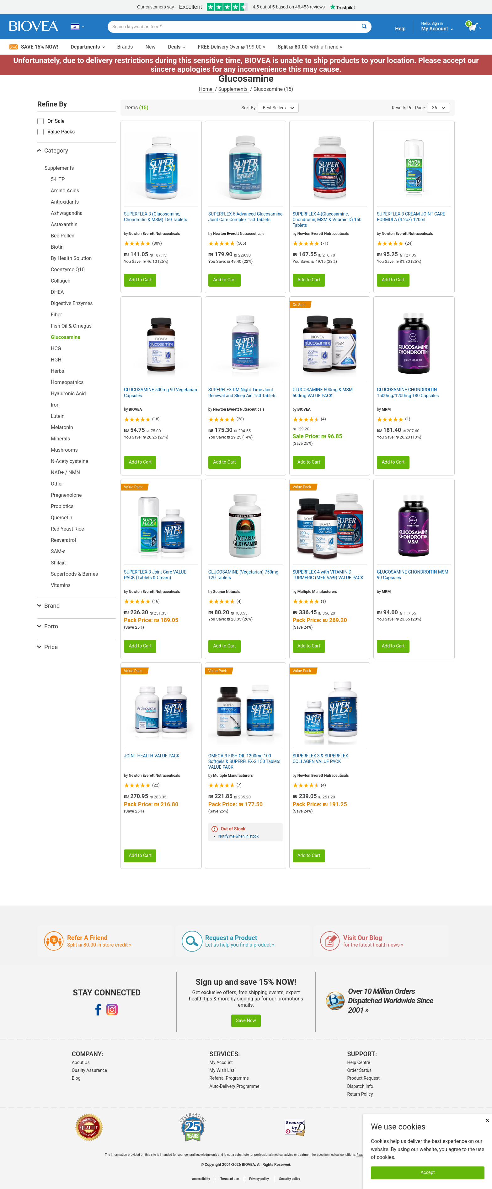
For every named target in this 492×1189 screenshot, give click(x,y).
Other (57, 484)
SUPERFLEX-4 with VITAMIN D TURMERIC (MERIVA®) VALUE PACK (328, 574)
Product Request (363, 1078)
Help (400, 29)
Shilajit (58, 563)
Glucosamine (65, 337)
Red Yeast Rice (67, 529)
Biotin (57, 247)
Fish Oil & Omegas (71, 326)
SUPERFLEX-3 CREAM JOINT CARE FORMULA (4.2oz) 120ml (411, 216)
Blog (76, 1078)
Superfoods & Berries (74, 574)
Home (206, 89)
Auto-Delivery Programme (234, 1086)
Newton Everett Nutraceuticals (154, 233)
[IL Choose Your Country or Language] (77, 27)
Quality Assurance (89, 1070)
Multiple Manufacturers (317, 591)
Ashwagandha (67, 213)
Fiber (56, 315)
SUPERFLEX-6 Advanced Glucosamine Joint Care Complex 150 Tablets (245, 216)
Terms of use (229, 1179)
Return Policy (360, 1094)
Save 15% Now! (33, 47)
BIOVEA (135, 409)
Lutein (58, 416)
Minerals (60, 439)
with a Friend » (310, 47)
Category (52, 150)
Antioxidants (65, 202)
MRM (386, 409)
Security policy (289, 1179)
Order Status (359, 1070)
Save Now (246, 1020)
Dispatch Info (360, 1086)
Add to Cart (140, 280)
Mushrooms (64, 450)
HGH (56, 360)
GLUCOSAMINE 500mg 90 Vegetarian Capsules (160, 392)
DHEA (57, 292)
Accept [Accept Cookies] (428, 1172)
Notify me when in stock (238, 836)
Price (47, 647)
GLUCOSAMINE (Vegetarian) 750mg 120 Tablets (243, 574)
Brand (48, 605)
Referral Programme (229, 1078)
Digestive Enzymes (72, 303)
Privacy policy (259, 1179)
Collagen (60, 281)
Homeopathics (67, 382)
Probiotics (62, 506)
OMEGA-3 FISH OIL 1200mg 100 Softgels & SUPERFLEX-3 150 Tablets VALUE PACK (244, 761)
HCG (56, 348)
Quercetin (61, 518)
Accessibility (201, 1179)
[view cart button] (475, 28)
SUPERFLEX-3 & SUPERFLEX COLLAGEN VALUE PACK (320, 758)
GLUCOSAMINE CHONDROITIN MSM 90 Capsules (412, 574)
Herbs (57, 371)
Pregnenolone (66, 495)
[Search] (364, 27)
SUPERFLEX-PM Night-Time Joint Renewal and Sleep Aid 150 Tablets (242, 392)
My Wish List (222, 1070)
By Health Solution (71, 258)
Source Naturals (226, 591)
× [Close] (487, 1120)
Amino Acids (65, 191)
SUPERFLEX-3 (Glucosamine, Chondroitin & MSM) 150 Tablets (155, 216)
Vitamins (61, 585)
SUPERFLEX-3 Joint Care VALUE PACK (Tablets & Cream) (155, 574)
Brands (125, 47)
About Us (81, 1062)
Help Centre (358, 1062)
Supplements (233, 89)
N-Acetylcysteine (69, 461)
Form (47, 626)
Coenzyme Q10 (68, 270)
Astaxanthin (64, 224)
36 (438, 107)
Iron (55, 405)
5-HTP (58, 179)
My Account (221, 1062)
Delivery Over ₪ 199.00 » (231, 47)
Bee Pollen (62, 236)
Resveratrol (63, 540)
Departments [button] (87, 47)
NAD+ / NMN (65, 472)
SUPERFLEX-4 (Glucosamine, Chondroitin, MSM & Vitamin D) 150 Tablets (327, 219)
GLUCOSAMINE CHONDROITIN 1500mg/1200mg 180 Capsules (408, 392)
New (151, 47)
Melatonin (62, 427)
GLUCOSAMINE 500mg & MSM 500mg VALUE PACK (323, 392)
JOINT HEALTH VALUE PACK (151, 755)
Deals (176, 47)
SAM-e (58, 551)
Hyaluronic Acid (68, 394)
